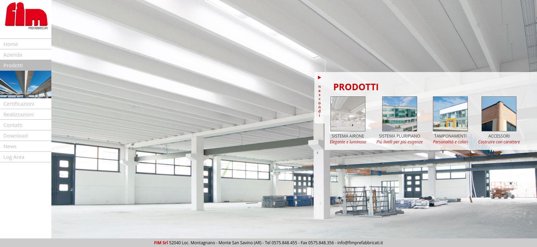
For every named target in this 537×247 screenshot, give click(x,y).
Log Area (13, 156)
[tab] (25, 44)
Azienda (12, 54)
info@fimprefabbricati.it (360, 243)
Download (15, 135)
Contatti (13, 124)
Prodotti (13, 65)
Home (10, 43)
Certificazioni (18, 103)
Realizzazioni (18, 114)
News (10, 146)
